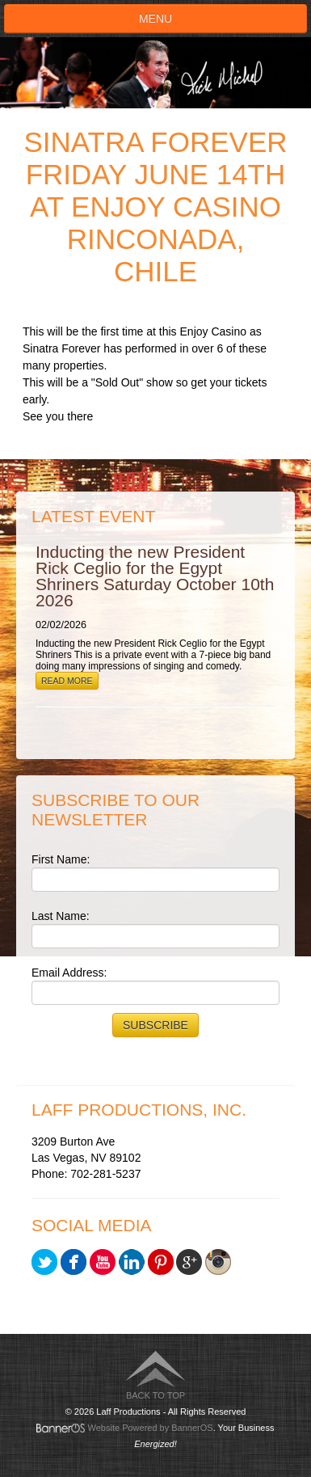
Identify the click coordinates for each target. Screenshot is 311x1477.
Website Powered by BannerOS (150, 1428)
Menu (155, 18)
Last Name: (61, 915)
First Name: (61, 859)
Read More (67, 681)
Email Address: (69, 972)
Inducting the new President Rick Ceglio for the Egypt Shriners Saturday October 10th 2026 (155, 576)
